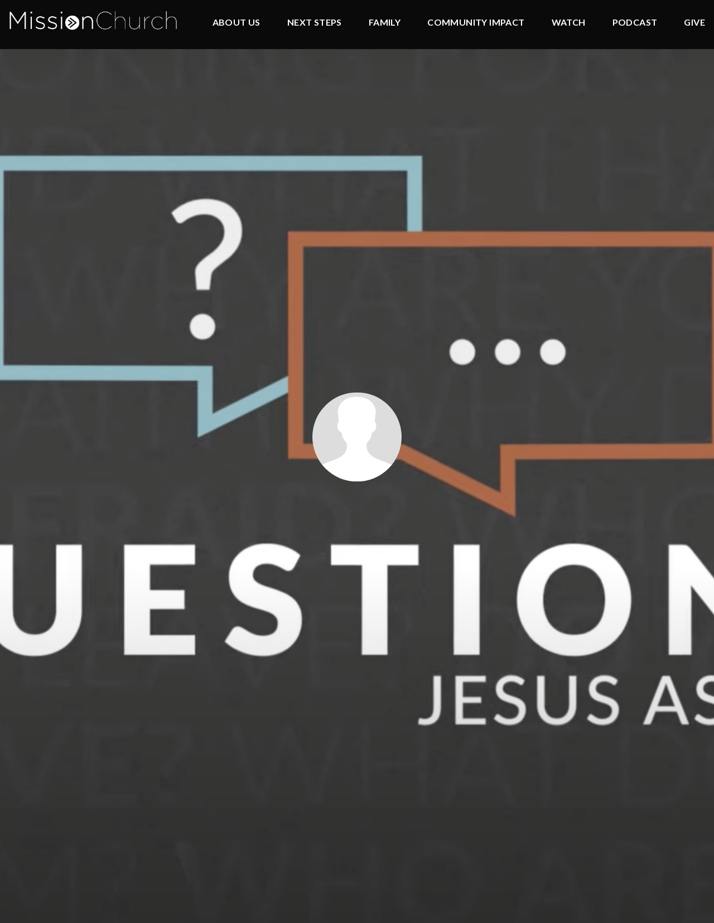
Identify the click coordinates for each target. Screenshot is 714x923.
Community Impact (475, 22)
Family (385, 22)
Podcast (635, 22)
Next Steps (314, 22)
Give (694, 22)
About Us (236, 22)
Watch (569, 22)
